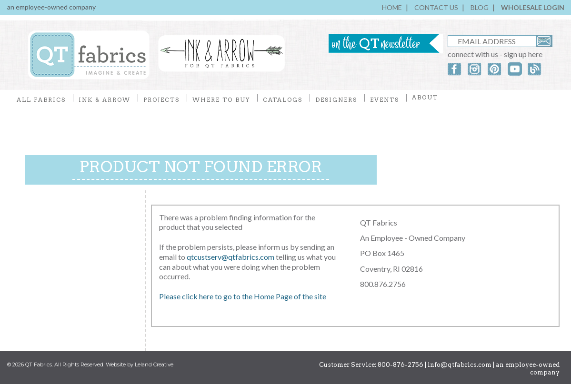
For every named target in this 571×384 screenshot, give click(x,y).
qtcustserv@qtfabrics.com (231, 256)
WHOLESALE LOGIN (532, 7)
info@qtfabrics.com (459, 364)
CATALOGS (282, 99)
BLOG (480, 7)
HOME (392, 7)
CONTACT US (436, 7)
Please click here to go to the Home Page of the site (242, 296)
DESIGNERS (336, 99)
